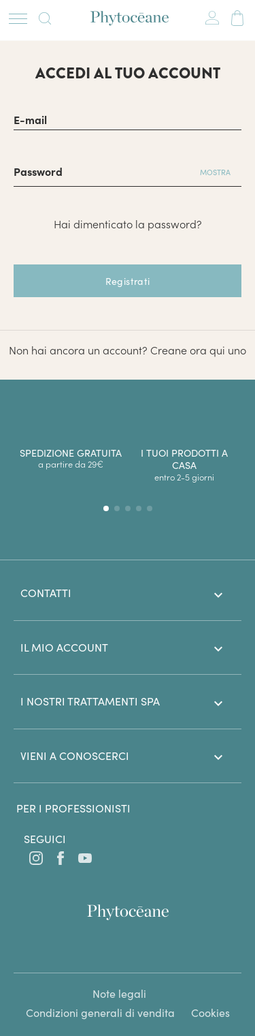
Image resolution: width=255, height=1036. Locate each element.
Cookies (210, 1012)
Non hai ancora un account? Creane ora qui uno (127, 349)
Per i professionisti (73, 808)
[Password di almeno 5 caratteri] (101, 170)
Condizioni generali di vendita (100, 1012)
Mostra (215, 172)
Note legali (119, 993)
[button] (106, 508)
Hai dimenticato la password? (128, 223)
